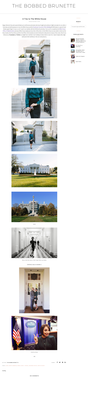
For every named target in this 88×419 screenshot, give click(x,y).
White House (41, 365)
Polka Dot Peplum (80, 56)
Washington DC (33, 365)
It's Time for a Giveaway (79, 46)
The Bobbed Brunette (44, 6)
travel (26, 365)
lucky (6, 365)
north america (13, 365)
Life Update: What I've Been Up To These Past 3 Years (80, 51)
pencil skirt (20, 365)
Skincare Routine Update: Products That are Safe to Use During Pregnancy (81, 40)
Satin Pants (78, 61)
